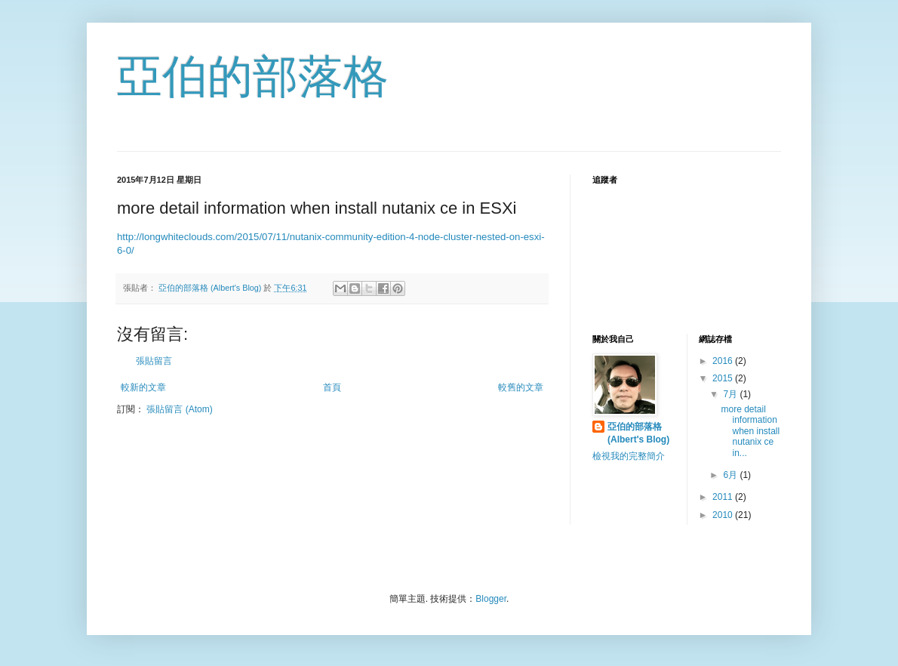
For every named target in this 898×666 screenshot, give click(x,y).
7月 (731, 394)
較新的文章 (143, 387)
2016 (723, 361)
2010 (723, 515)
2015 (723, 378)
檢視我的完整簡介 (628, 456)
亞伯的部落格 (253, 76)
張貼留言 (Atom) (179, 409)
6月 (731, 475)
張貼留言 (154, 361)
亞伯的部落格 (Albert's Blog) (638, 433)
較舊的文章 (520, 387)
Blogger (490, 599)
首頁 (332, 387)
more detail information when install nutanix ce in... (750, 431)
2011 (723, 497)
